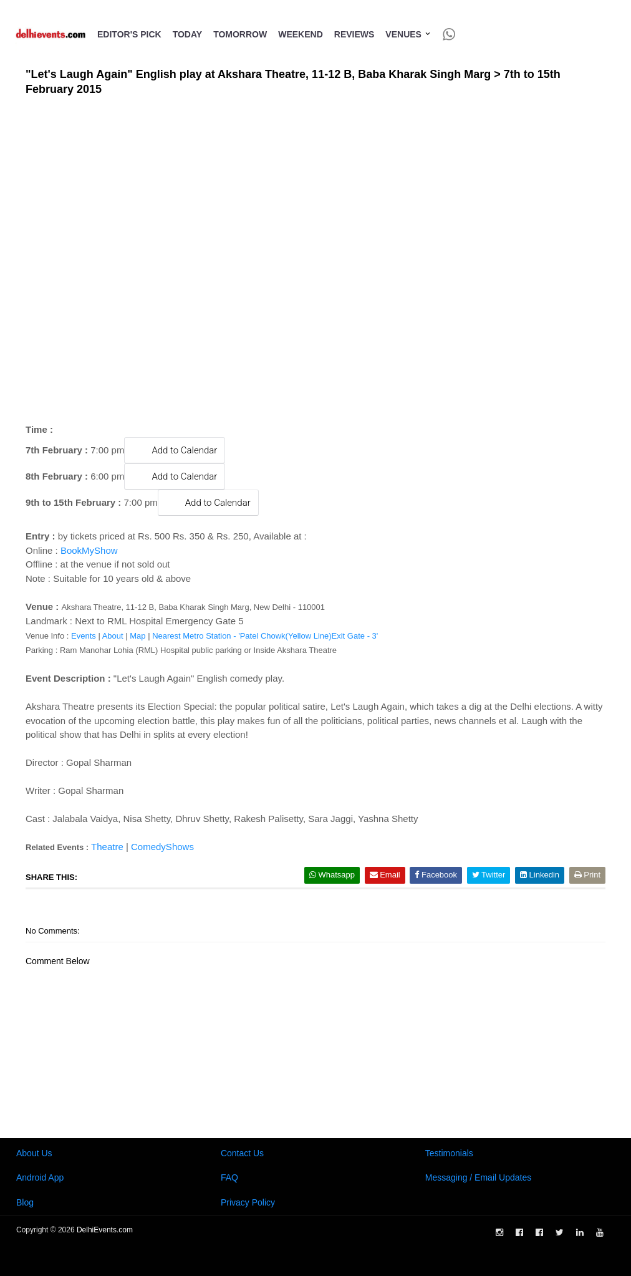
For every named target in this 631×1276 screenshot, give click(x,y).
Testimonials (449, 1153)
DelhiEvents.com (105, 1229)
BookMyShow (89, 550)
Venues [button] (408, 34)
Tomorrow (240, 34)
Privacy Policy (248, 1202)
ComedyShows (162, 846)
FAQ (229, 1177)
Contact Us (242, 1153)
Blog (25, 1202)
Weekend (300, 34)
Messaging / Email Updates (478, 1177)
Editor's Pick (129, 34)
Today (187, 34)
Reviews (354, 34)
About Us (34, 1153)
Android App (40, 1177)
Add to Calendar (174, 450)
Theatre (107, 846)
